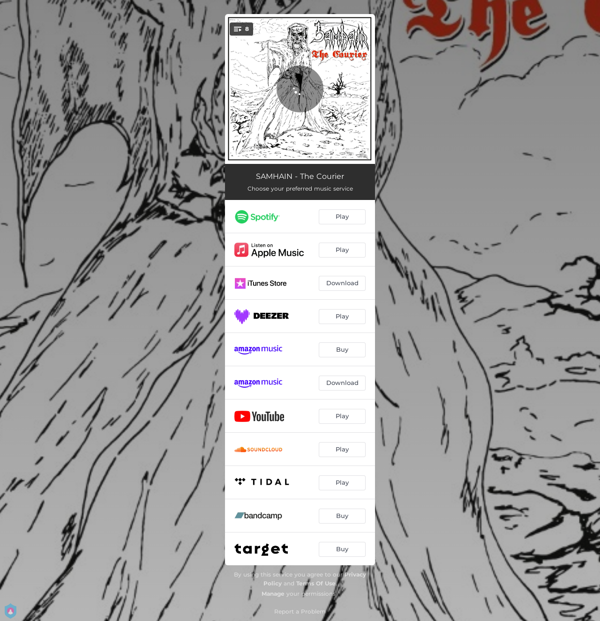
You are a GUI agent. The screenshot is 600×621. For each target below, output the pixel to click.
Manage (273, 593)
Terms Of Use (316, 583)
